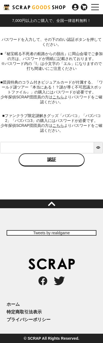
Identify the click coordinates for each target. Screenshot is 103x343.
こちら (58, 97)
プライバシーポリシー (29, 319)
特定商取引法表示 (24, 312)
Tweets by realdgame (51, 233)
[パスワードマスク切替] (98, 147)
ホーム (13, 304)
